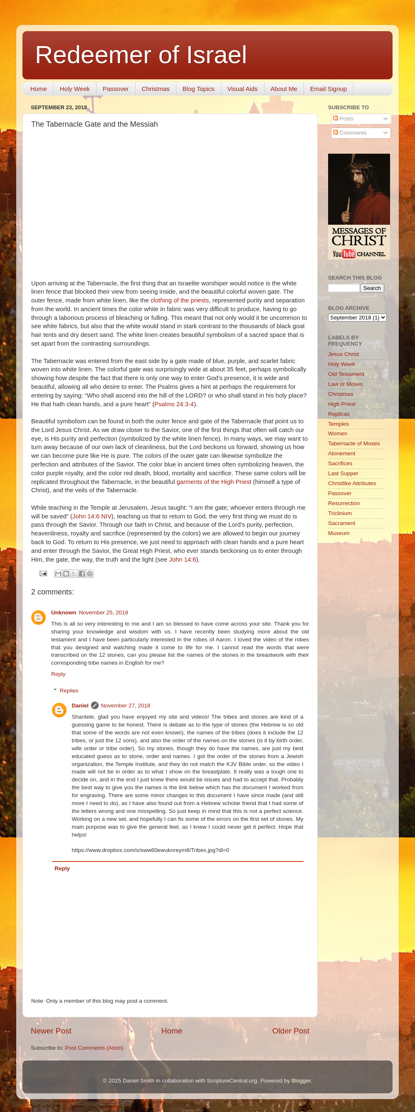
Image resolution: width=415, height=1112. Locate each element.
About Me (284, 88)
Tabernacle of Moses (354, 443)
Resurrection (344, 503)
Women (337, 433)
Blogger (301, 1081)
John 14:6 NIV (91, 516)
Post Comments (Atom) (94, 1048)
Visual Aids (242, 88)
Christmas (156, 88)
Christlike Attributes (352, 483)
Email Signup (328, 88)
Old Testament (346, 374)
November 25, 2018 (103, 612)
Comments (350, 133)
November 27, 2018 (126, 705)
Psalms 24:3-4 (174, 404)
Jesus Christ (343, 354)
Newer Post (51, 1030)
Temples (338, 424)
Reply (58, 674)
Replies (69, 690)
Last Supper (343, 473)
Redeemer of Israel (141, 55)
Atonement (341, 453)
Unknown (64, 612)
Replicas (339, 414)
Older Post (290, 1030)
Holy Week (75, 88)
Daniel (80, 705)
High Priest (342, 404)
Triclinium (340, 513)
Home (38, 88)
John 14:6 (182, 559)
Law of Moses (345, 384)
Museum (339, 533)
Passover (116, 88)
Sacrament (341, 523)
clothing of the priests (180, 300)
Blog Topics (198, 88)
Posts (343, 118)
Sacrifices (340, 463)
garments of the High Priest (214, 482)
